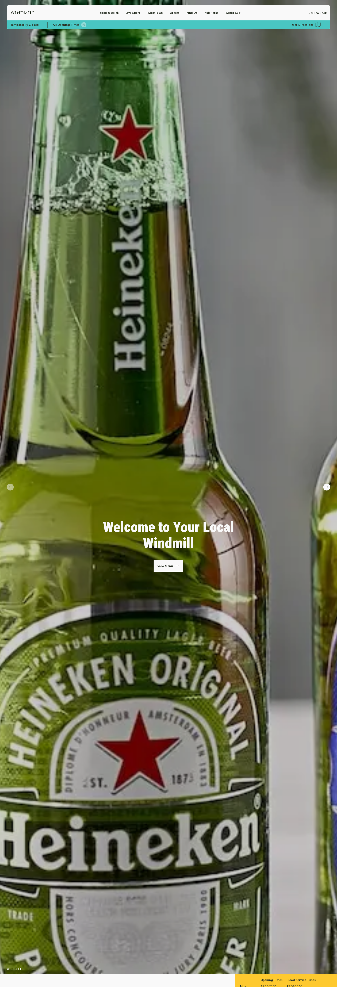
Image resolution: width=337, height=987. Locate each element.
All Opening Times (69, 24)
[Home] (55, 12)
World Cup (232, 12)
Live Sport (133, 12)
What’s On (155, 12)
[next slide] (326, 487)
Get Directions (303, 24)
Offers (175, 12)
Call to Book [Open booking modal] (318, 13)
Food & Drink (109, 12)
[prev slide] (10, 487)
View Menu (168, 566)
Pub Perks (211, 12)
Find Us (192, 12)
